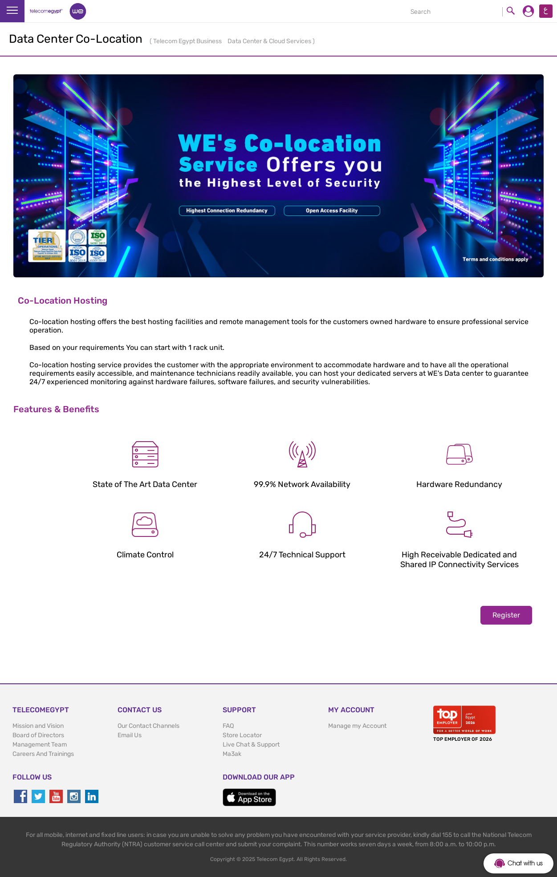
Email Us (130, 735)
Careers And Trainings (43, 754)
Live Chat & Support (251, 744)
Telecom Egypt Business (188, 41)
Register (506, 615)
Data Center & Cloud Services (270, 41)
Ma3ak (232, 754)
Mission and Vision (38, 726)
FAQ (228, 726)
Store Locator (242, 735)
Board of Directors (38, 735)
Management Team (39, 744)
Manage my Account (357, 726)
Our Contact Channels (148, 726)
